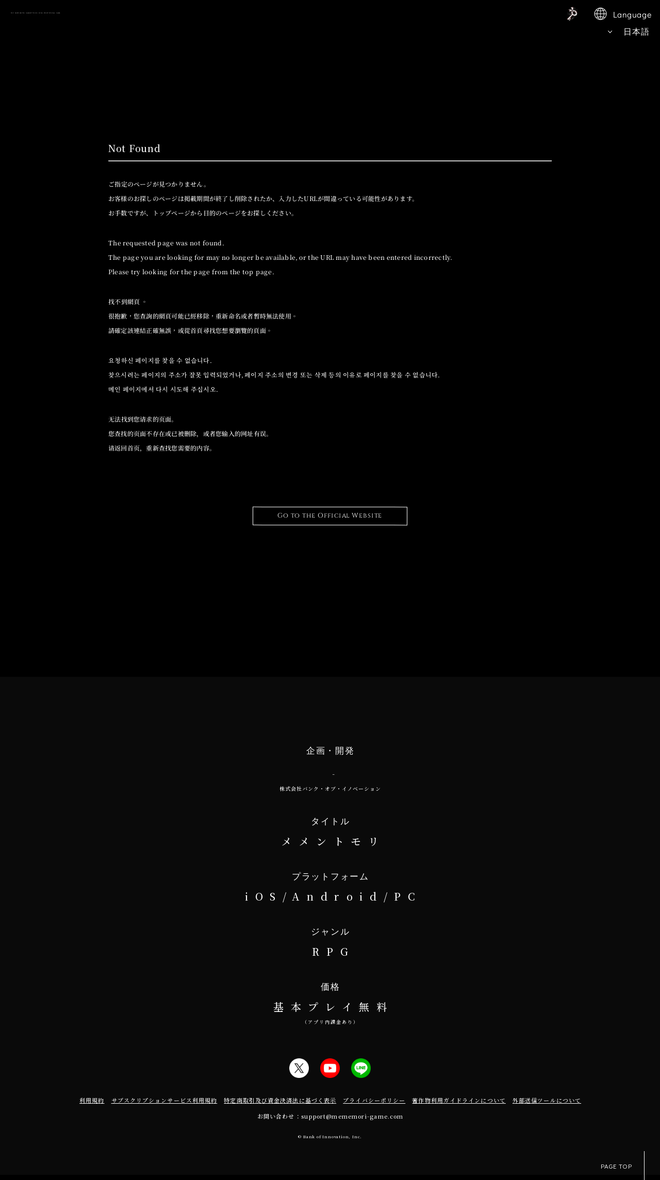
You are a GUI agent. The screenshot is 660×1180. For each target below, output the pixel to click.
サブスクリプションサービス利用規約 (164, 1105)
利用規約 (91, 1105)
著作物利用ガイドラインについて (459, 1105)
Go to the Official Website (330, 515)
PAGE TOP (623, 1165)
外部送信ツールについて (547, 1105)
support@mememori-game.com (352, 1121)
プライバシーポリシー (374, 1105)
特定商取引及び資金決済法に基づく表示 (280, 1105)
